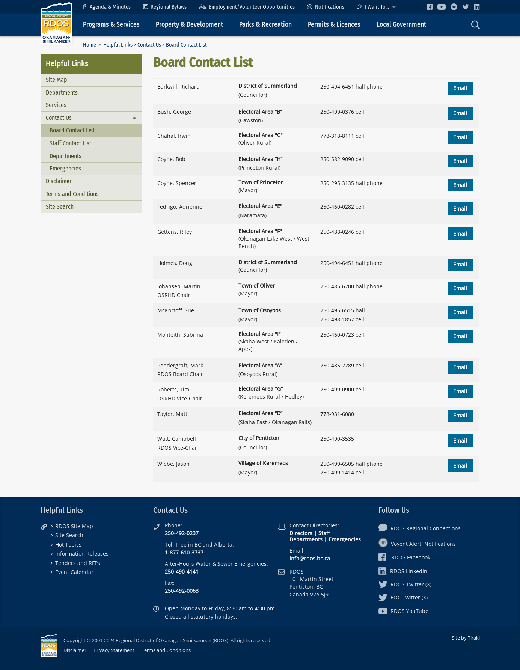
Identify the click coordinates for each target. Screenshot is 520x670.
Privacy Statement (113, 650)
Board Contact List (72, 130)
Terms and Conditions (72, 193)
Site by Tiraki (466, 637)
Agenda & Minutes (107, 7)
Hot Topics (68, 544)
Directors (300, 533)
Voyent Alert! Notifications (417, 543)
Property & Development (189, 25)
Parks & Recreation (265, 25)
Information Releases (82, 553)
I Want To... (373, 7)
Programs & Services (111, 25)
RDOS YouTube (403, 610)
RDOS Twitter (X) (404, 584)
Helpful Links (118, 45)
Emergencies (65, 168)
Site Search (60, 206)
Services (56, 104)
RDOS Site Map (74, 526)
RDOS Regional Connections (419, 528)
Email (460, 88)
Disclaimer (59, 181)
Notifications (325, 7)
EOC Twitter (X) (403, 597)
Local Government (401, 25)
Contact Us (149, 45)
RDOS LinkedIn (402, 571)
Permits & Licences (334, 25)
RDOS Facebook (404, 557)
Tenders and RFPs (77, 562)
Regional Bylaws (165, 7)
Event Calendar (74, 571)
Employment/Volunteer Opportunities (247, 7)
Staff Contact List (70, 143)
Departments (62, 92)
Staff (324, 533)
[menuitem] (106, 7)
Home (89, 45)
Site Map (56, 79)
